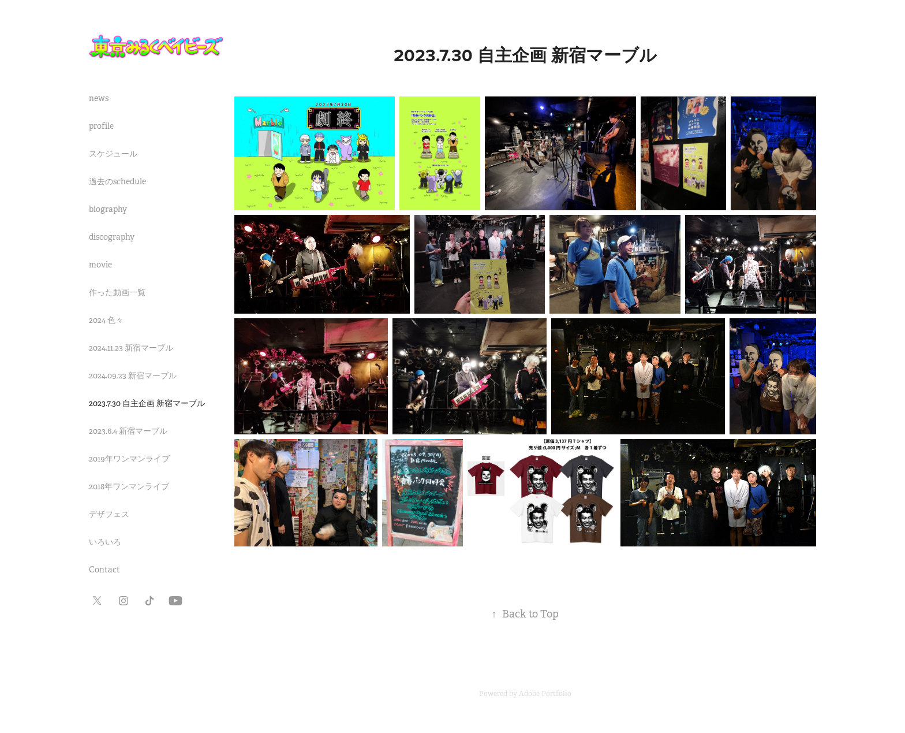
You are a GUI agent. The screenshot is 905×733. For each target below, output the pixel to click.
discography (111, 237)
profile (101, 126)
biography (108, 209)
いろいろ (105, 542)
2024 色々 (106, 320)
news (99, 98)
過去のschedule (117, 181)
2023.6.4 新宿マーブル (128, 431)
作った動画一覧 (117, 292)
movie (100, 264)
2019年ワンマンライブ (129, 458)
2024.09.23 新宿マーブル (133, 375)
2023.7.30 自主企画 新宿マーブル (147, 403)
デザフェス (109, 514)
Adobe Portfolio (545, 693)
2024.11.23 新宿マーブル (131, 348)
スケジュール (113, 153)
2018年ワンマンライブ (129, 486)
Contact (104, 569)
